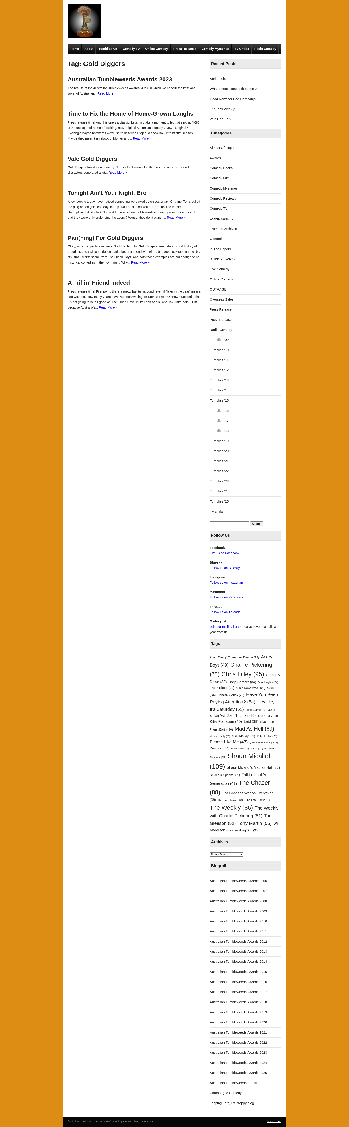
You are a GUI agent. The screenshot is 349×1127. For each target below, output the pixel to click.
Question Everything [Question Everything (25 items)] (264, 742)
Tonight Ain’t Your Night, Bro (107, 193)
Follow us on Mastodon (226, 597)
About (88, 49)
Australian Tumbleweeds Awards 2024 (238, 1063)
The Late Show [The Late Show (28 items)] (257, 800)
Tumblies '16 (219, 410)
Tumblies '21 (219, 461)
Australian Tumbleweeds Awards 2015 (238, 972)
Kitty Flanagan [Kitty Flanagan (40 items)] (226, 721)
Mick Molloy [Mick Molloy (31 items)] (243, 736)
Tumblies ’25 (108, 49)
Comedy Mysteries (215, 49)
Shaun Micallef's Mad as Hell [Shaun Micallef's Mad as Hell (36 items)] (253, 767)
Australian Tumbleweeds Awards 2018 (238, 1002)
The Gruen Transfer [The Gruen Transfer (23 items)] (230, 800)
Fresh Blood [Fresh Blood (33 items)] (222, 688)
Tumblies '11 (219, 360)
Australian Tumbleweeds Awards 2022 (238, 1042)
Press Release (221, 309)
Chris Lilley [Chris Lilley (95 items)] (242, 674)
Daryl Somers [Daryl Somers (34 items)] (242, 682)
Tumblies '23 (219, 481)
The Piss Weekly (222, 109)
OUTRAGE (218, 289)
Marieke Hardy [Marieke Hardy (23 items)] (220, 736)
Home (74, 49)
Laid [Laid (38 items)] (251, 721)
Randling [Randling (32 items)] (219, 748)
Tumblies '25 (219, 501)
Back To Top (274, 1121)
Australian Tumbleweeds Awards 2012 (238, 941)
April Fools (218, 78)
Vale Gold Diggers (92, 158)
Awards (215, 158)
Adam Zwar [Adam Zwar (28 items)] (220, 657)
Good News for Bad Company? (233, 99)
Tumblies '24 (219, 491)
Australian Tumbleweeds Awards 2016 (238, 982)
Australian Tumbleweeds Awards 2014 (238, 961)
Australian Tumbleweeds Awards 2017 (238, 992)
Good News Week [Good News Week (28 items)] (250, 688)
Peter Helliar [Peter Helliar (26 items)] (267, 736)
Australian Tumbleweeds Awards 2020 (238, 1022)
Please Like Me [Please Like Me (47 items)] (229, 742)
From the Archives (223, 229)
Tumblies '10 (219, 350)
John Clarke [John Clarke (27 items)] (256, 709)
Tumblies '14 (219, 390)
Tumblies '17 (219, 420)
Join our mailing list (223, 626)
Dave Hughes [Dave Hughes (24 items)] (268, 682)
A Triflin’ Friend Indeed (99, 282)
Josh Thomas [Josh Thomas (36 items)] (241, 715)
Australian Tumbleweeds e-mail (233, 1083)
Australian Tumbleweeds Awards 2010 (238, 921)
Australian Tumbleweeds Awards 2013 (238, 951)
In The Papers (220, 249)
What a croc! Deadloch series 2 (233, 89)
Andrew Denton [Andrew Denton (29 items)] (245, 657)
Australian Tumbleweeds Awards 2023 (120, 79)
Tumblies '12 (219, 370)
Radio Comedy (265, 49)
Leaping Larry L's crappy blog (232, 1103)
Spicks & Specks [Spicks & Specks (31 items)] (225, 775)
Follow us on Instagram (226, 582)
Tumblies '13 (219, 380)
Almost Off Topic (222, 148)
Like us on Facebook (224, 553)
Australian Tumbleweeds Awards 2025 (238, 1073)
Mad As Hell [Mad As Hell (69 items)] (254, 729)
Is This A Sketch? (222, 259)
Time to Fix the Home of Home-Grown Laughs (130, 113)
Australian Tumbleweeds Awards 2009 (238, 911)
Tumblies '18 (219, 431)
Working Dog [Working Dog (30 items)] (247, 830)
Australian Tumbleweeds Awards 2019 (238, 1012)
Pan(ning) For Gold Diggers (105, 238)
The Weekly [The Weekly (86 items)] (231, 807)
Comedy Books (221, 168)
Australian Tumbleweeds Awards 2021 (238, 1032)
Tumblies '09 (219, 340)
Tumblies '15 (219, 400)
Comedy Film (219, 178)
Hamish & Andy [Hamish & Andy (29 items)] (231, 695)
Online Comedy (156, 49)
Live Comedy (219, 269)
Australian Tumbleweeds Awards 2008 (238, 901)
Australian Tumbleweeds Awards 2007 (238, 891)
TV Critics (241, 49)
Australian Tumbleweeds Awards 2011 (238, 931)
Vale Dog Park (220, 119)
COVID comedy (221, 218)
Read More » (106, 93)
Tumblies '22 (219, 471)
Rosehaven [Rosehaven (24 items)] (240, 748)
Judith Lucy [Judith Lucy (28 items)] (268, 715)
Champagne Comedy (226, 1093)
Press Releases (184, 49)
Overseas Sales (221, 299)
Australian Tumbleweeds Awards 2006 (238, 881)
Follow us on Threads (225, 612)
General (216, 239)
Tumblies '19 (219, 441)
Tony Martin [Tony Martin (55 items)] (255, 823)
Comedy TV (131, 49)
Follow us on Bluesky (225, 568)
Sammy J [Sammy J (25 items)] (259, 748)
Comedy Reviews (223, 198)
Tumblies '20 (219, 451)
